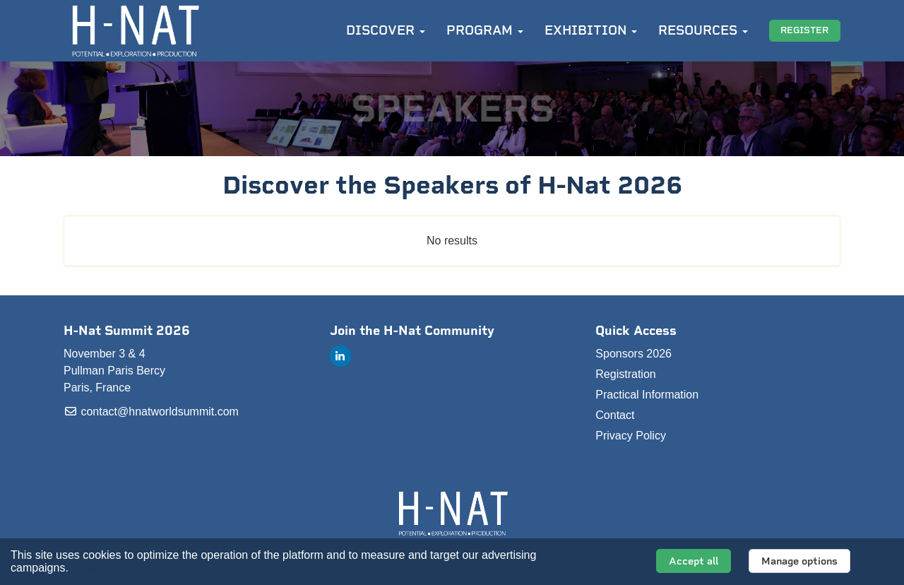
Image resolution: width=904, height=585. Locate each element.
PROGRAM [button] (484, 30)
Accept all (693, 561)
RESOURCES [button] (703, 30)
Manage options (799, 561)
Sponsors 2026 (633, 354)
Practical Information (646, 395)
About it (90, 568)
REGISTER (804, 30)
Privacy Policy (630, 436)
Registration (625, 374)
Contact (614, 415)
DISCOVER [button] (385, 30)
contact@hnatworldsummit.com (151, 412)
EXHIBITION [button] (591, 30)
